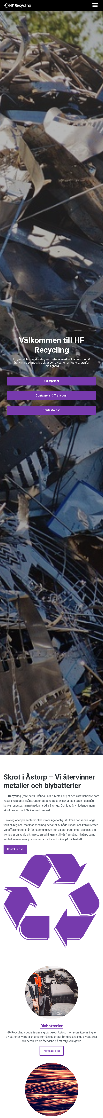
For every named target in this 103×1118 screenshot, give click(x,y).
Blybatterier (51, 1025)
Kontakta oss (15, 849)
